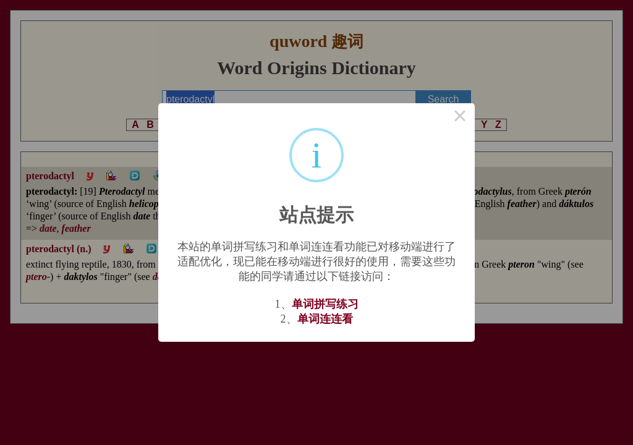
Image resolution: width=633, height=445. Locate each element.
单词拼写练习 (325, 304)
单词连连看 (325, 319)
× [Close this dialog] (459, 118)
